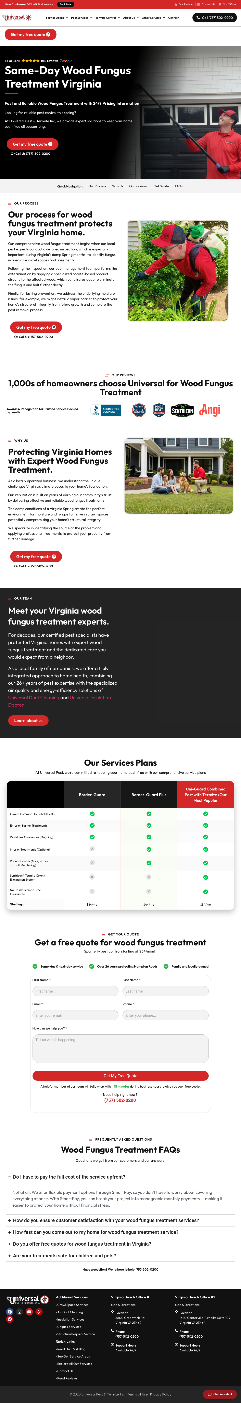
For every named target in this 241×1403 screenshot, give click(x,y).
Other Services (153, 18)
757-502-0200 (147, 1269)
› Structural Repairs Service (75, 1334)
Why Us (117, 186)
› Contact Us (64, 1371)
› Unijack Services (68, 1327)
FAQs (179, 186)
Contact (173, 17)
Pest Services (81, 18)
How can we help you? (50, 1028)
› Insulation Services (70, 1319)
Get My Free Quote (120, 1075)
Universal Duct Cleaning (33, 697)
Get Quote (161, 186)
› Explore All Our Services (74, 1364)
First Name (42, 980)
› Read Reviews (66, 1378)
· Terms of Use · (137, 1394)
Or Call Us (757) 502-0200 (33, 337)
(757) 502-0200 (120, 1100)
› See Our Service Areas (73, 1356)
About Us (131, 18)
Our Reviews (138, 186)
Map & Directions (123, 1305)
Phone (128, 1004)
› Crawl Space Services (72, 1305)
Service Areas (57, 18)
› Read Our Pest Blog (70, 1349)
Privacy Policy (161, 1394)
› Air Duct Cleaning (69, 1312)
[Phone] (166, 1015)
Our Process (97, 186)
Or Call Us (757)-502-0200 (30, 154)
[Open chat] (220, 1394)
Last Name (131, 980)
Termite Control (108, 18)
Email (38, 1004)
